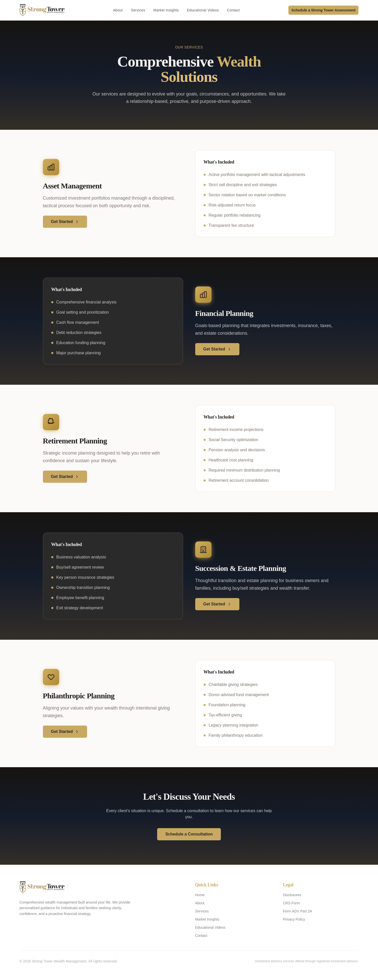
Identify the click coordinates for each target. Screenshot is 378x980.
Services (138, 10)
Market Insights (166, 10)
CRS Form (291, 903)
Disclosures (292, 895)
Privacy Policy (294, 919)
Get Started (65, 221)
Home (200, 895)
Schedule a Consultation (189, 834)
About (118, 10)
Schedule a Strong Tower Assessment (323, 10)
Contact (233, 10)
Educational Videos (203, 10)
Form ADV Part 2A (297, 911)
